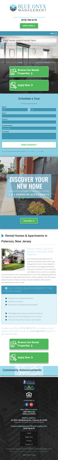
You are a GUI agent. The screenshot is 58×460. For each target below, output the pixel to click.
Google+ (46, 451)
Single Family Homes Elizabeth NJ (35, 451)
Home (29, 433)
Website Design (26, 455)
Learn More (29, 221)
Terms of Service (37, 151)
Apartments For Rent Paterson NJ (18, 451)
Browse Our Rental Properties (28, 72)
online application (38, 331)
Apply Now (29, 26)
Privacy (29, 441)
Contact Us (29, 444)
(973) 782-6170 (29, 20)
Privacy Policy (28, 151)
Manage (33, 455)
